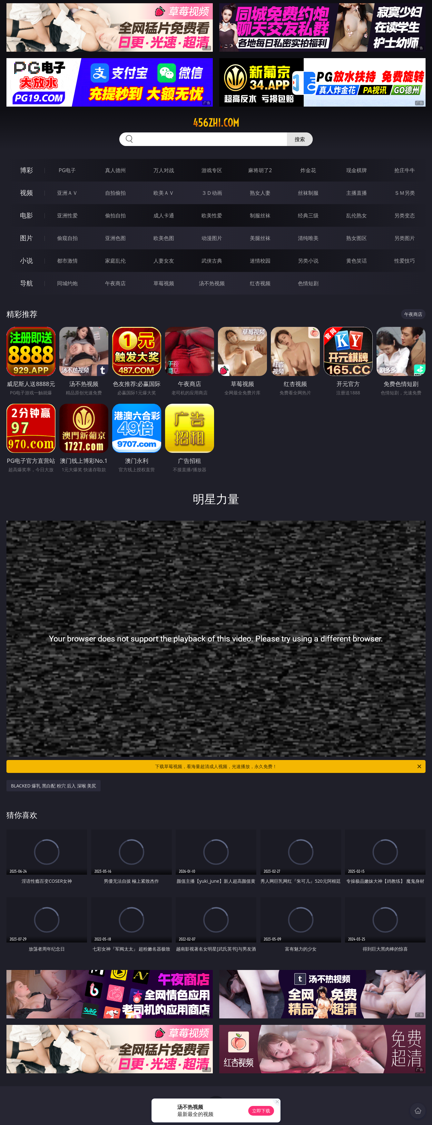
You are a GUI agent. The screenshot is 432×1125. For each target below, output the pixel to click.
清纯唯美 (308, 238)
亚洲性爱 (67, 215)
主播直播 (356, 192)
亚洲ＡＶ (67, 192)
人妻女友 (163, 260)
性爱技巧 (404, 260)
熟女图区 (356, 238)
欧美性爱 (211, 215)
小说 (26, 260)
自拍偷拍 (115, 192)
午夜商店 (115, 283)
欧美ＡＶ (163, 192)
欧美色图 (163, 238)
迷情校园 (260, 260)
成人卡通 (163, 215)
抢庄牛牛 (404, 170)
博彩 (26, 170)
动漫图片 (211, 238)
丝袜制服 (308, 192)
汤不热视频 (212, 283)
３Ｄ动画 (211, 192)
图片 (26, 238)
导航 (26, 283)
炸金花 (308, 170)
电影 (26, 215)
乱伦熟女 (356, 215)
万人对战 (163, 170)
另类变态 (404, 215)
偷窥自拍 (67, 238)
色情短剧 (308, 283)
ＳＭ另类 (404, 192)
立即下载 (261, 1111)
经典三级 (308, 215)
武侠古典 (211, 260)
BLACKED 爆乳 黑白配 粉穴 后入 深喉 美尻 (53, 786)
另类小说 (308, 260)
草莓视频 (163, 283)
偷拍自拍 (115, 215)
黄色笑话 (356, 260)
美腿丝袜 (260, 238)
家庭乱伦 (115, 260)
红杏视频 (260, 283)
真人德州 (115, 170)
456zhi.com (216, 122)
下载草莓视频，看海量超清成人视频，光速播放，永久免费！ (288, 766)
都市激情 (67, 260)
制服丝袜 (260, 215)
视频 (26, 192)
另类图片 (404, 238)
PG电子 (67, 170)
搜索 (300, 139)
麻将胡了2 (260, 170)
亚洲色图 (115, 238)
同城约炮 (67, 283)
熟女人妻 (260, 192)
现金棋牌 (356, 170)
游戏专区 (211, 170)
